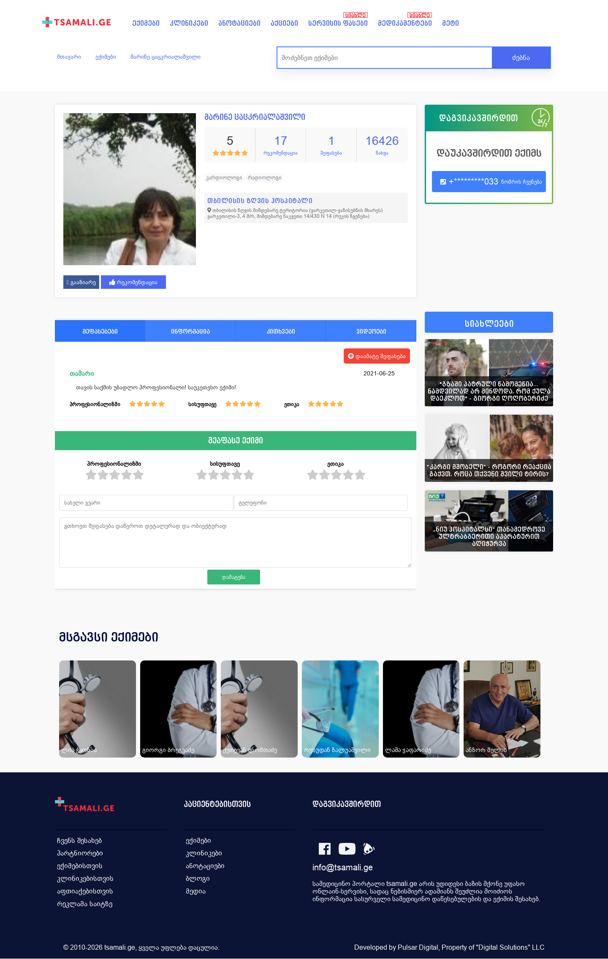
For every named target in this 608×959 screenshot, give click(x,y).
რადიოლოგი (265, 177)
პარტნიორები (80, 853)
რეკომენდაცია (133, 282)
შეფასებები (100, 331)
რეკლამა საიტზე (84, 904)
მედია (196, 891)
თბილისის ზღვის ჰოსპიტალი (259, 200)
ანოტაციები (239, 23)
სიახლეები (489, 324)
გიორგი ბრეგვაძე (168, 749)
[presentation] (534, 647)
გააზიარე (81, 282)
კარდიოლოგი (224, 177)
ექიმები (146, 23)
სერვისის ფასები (338, 23)
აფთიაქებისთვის (85, 891)
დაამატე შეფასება (377, 356)
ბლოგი (198, 879)
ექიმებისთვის (80, 866)
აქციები (284, 23)
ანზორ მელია (486, 749)
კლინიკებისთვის (85, 879)
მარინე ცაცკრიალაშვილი (165, 56)
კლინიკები (189, 23)
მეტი (450, 23)
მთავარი (69, 56)
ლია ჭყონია (79, 749)
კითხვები (280, 331)
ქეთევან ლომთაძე (250, 749)
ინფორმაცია (190, 331)
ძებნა (521, 58)
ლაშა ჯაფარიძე (408, 749)
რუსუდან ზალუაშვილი (337, 749)
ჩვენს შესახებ (79, 841)
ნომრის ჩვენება (521, 182)
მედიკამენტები (405, 23)
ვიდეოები (371, 331)
